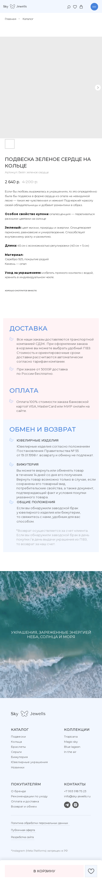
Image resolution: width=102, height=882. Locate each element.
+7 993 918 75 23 (75, 791)
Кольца (16, 741)
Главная (10, 19)
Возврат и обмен (24, 806)
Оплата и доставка (25, 801)
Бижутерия (19, 757)
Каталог (28, 19)
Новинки (17, 767)
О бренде (18, 791)
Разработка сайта (22, 837)
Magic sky (71, 741)
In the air (70, 752)
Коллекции (77, 729)
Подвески (18, 736)
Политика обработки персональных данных (39, 823)
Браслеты (18, 747)
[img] (15, 6)
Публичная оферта (23, 830)
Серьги (16, 752)
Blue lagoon (72, 747)
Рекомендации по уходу (29, 796)
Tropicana (71, 736)
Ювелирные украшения (29, 762)
